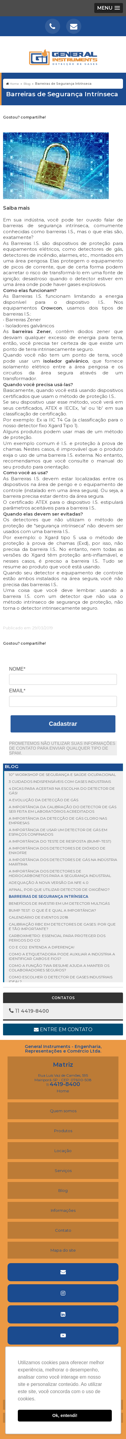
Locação (63, 1150)
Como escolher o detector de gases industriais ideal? (60, 979)
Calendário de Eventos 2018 (38, 917)
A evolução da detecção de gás (43, 800)
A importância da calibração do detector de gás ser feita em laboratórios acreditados (62, 809)
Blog (63, 1190)
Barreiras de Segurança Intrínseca (48, 896)
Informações (63, 1210)
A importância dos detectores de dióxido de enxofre (57, 850)
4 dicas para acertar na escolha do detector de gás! (62, 790)
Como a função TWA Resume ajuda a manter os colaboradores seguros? (59, 967)
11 (63, 1084)
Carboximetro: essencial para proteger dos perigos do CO (57, 937)
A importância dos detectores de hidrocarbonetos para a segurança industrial (60, 873)
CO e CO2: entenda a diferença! (41, 947)
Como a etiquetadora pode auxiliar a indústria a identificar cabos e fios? (62, 956)
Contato (63, 1230)
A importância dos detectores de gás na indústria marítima (63, 861)
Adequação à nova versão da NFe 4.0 (49, 882)
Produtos (63, 1130)
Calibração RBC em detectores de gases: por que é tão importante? (62, 926)
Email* (17, 690)
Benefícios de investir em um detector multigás (59, 903)
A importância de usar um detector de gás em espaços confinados (58, 832)
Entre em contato (63, 1029)
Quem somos (63, 1110)
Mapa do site (63, 1250)
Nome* (17, 669)
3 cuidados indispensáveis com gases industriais (60, 781)
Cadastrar (63, 723)
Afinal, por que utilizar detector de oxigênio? (59, 889)
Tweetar (11, 127)
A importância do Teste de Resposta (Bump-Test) (60, 841)
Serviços (63, 1170)
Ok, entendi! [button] (64, 1415)
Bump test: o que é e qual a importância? (52, 910)
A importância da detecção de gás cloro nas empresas (58, 820)
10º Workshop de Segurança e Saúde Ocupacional (62, 774)
